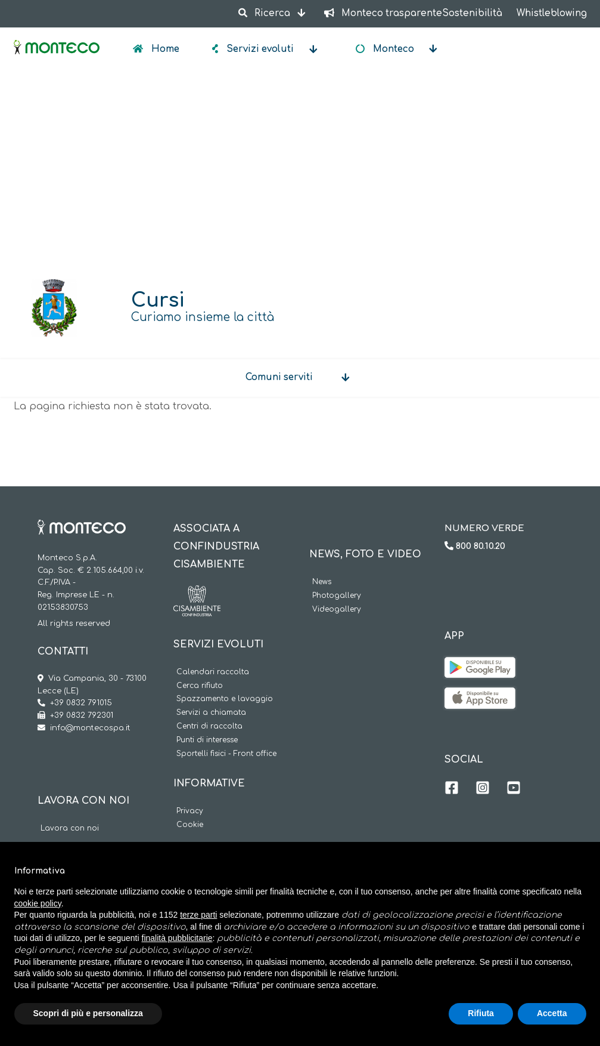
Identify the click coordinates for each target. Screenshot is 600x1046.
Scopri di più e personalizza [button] (88, 1013)
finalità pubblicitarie (177, 938)
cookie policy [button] (37, 903)
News (321, 582)
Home (164, 49)
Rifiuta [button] (481, 1013)
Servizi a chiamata (211, 713)
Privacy (189, 811)
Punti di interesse (207, 740)
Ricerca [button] (266, 13)
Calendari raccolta (212, 672)
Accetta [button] (552, 1013)
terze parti (198, 915)
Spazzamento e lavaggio (224, 699)
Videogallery (336, 609)
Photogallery (336, 596)
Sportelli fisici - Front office (226, 754)
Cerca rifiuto (199, 686)
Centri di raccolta (209, 726)
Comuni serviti (279, 377)
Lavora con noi (70, 828)
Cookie (189, 825)
